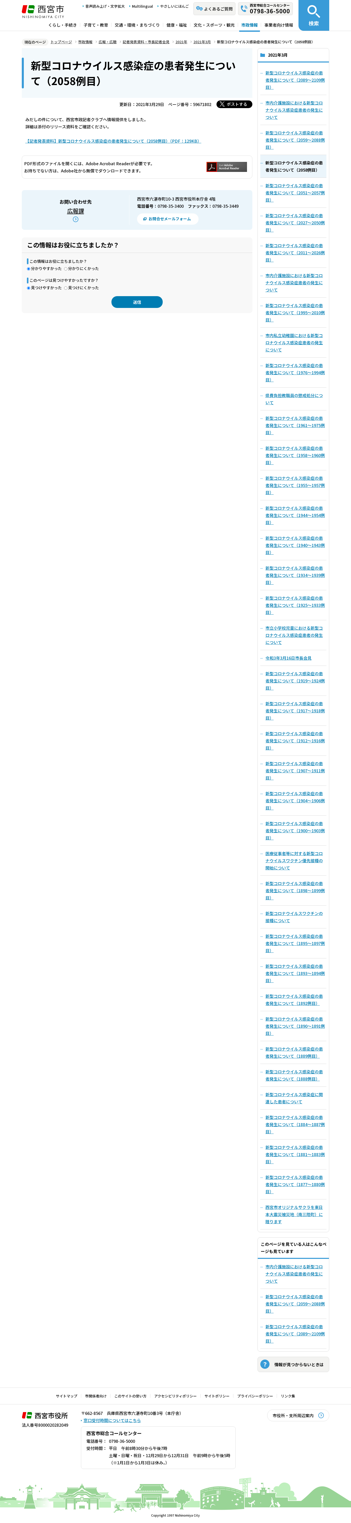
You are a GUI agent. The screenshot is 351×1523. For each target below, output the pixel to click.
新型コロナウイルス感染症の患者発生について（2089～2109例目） (295, 1333)
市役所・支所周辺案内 (293, 1415)
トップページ (61, 41)
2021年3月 (202, 41)
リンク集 (288, 1395)
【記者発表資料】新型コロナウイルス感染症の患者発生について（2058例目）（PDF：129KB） (113, 141)
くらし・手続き (62, 25)
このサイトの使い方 (130, 1395)
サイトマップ (66, 1395)
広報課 (75, 210)
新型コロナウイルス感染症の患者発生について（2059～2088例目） (295, 1303)
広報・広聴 (108, 41)
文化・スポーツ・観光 (214, 25)
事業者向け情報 (278, 25)
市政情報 (249, 25)
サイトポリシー (217, 1395)
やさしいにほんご (174, 6)
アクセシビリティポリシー (175, 1395)
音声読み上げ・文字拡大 (105, 6)
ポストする (237, 104)
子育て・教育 (96, 25)
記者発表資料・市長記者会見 (146, 41)
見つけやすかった (46, 287)
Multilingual (142, 6)
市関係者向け (96, 1395)
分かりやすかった (46, 268)
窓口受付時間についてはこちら (112, 1420)
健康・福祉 (177, 25)
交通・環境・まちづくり (137, 25)
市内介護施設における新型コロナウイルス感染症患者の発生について (294, 1273)
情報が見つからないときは (299, 1364)
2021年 (181, 41)
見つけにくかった (83, 287)
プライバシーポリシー (255, 1395)
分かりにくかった (83, 268)
